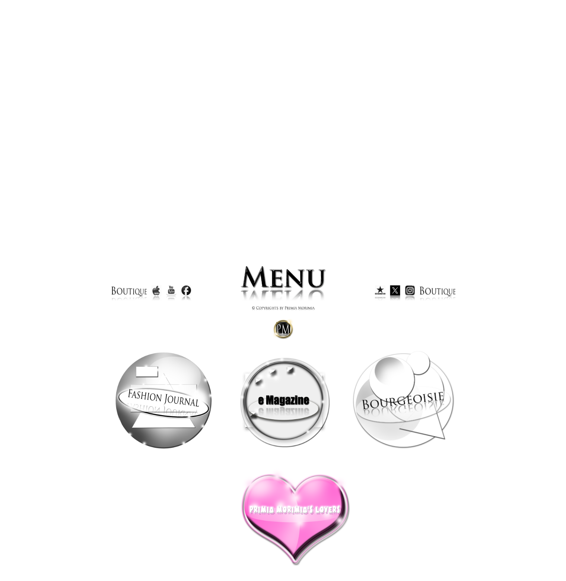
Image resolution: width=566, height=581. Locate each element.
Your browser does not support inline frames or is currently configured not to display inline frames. (283, 122)
